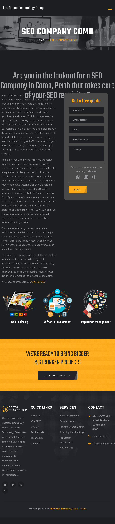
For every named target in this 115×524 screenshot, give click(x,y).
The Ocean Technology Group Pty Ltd (68, 508)
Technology (37, 438)
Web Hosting (66, 447)
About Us (35, 415)
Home (41, 40)
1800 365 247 (99, 436)
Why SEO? (36, 421)
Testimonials (37, 432)
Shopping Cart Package (72, 432)
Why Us (35, 427)
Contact (35, 443)
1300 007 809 (38, 282)
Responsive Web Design (72, 427)
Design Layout (67, 421)
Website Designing (69, 415)
